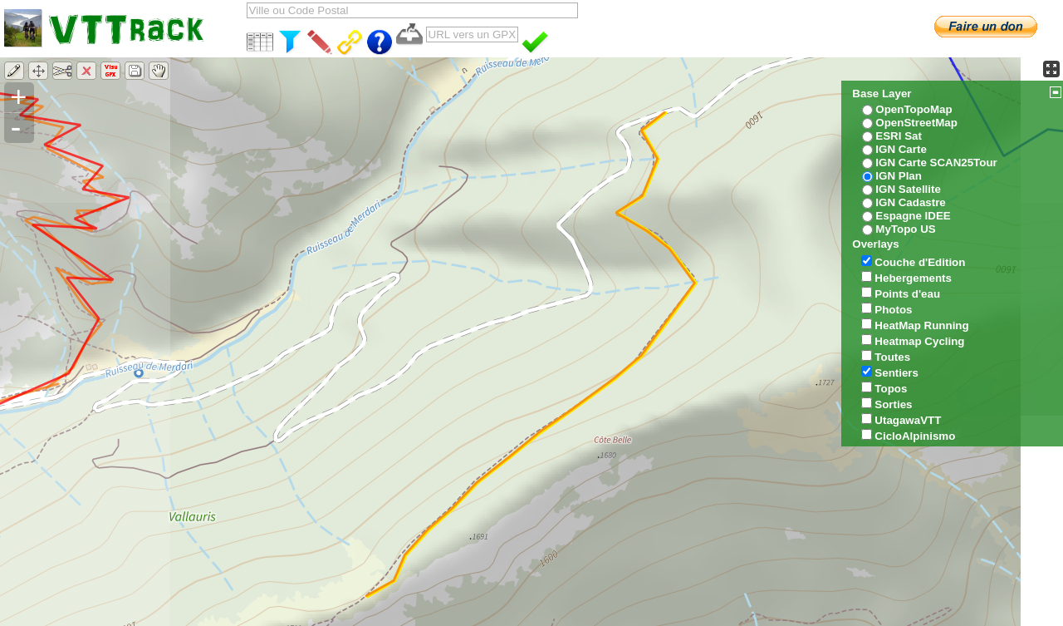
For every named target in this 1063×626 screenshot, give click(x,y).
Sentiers (896, 373)
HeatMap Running (921, 325)
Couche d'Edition (919, 262)
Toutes (892, 357)
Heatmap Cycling (919, 341)
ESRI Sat (898, 136)
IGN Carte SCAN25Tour (936, 162)
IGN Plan (898, 176)
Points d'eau (907, 294)
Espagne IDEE (912, 215)
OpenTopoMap (913, 109)
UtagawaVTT (907, 420)
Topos (890, 388)
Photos (893, 309)
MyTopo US (905, 229)
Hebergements (913, 278)
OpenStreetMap (916, 122)
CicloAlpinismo (914, 436)
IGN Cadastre (910, 202)
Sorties (893, 404)
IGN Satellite (908, 189)
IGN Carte (900, 149)
